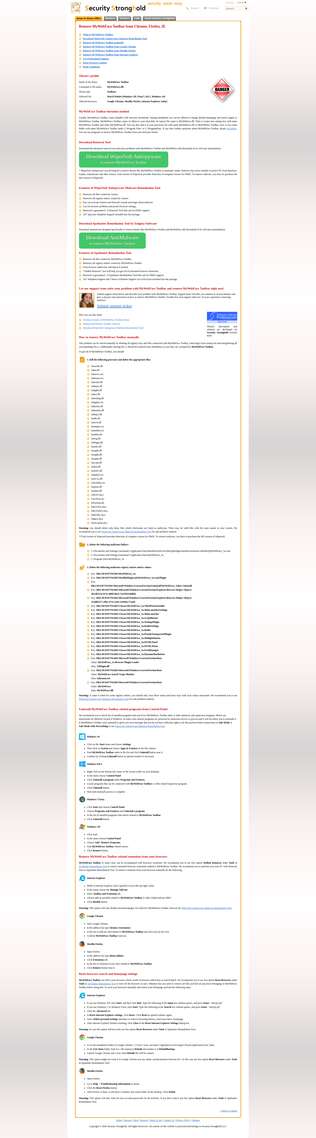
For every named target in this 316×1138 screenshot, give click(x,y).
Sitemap (196, 1120)
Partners (124, 18)
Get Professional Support (96, 58)
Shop (135, 1120)
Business (110, 18)
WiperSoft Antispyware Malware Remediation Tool (126, 531)
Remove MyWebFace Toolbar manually (103, 42)
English (241, 2)
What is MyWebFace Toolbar (98, 34)
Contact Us (168, 1120)
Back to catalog (228, 1110)
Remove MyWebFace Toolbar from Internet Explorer (110, 54)
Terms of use (155, 1120)
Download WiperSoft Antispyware (123, 159)
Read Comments (91, 66)
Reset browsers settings (95, 62)
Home (119, 1120)
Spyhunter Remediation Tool (93, 866)
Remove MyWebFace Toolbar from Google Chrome (109, 46)
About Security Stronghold (159, 18)
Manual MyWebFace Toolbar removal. (102, 323)
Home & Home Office (89, 18)
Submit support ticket (114, 306)
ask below (231, 128)
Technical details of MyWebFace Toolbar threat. (106, 319)
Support (144, 1120)
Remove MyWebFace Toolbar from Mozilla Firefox (109, 50)
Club (137, 18)
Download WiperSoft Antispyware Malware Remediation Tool (115, 38)
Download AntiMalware (112, 241)
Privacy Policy (183, 1120)
